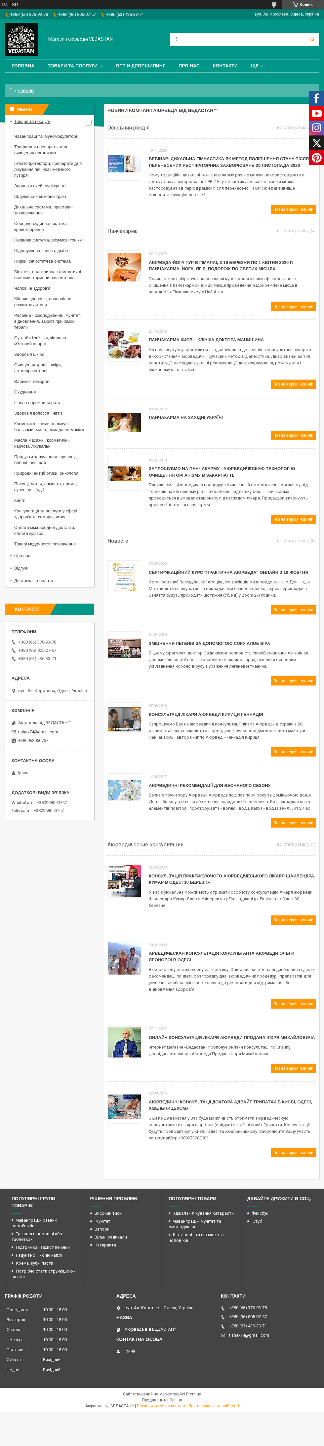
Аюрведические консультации (145, 844)
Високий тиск (108, 1213)
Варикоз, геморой (31, 381)
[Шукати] (312, 39)
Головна (23, 65)
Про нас (189, 65)
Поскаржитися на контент (161, 1406)
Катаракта (105, 1244)
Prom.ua (193, 1394)
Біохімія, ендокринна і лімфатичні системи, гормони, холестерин (47, 274)
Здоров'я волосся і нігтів (38, 413)
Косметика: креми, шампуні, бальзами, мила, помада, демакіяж (49, 426)
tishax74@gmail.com (38, 731)
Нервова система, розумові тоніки (48, 240)
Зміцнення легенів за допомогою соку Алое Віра (209, 643)
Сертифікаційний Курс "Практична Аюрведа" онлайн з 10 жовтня (228, 572)
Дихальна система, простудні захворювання (43, 209)
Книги (19, 500)
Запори (102, 1229)
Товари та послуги (73, 65)
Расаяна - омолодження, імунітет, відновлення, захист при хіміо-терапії (47, 321)
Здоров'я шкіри (29, 354)
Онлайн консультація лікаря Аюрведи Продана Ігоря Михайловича (232, 1037)
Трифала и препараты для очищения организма (40, 149)
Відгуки (21, 568)
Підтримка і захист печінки (43, 1247)
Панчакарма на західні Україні (186, 417)
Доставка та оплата (33, 580)
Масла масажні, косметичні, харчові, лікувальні (42, 443)
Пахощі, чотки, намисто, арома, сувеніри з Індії (45, 486)
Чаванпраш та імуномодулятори (46, 136)
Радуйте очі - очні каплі (39, 1255)
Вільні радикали (111, 1237)
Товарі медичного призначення (45, 543)
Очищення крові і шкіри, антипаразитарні (38, 367)
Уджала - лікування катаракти (203, 1213)
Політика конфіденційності (213, 1406)
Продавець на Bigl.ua (162, 1400)
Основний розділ (128, 128)
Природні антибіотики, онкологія (46, 473)
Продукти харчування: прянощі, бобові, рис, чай (45, 459)
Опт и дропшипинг (140, 65)
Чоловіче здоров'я (32, 288)
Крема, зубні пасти (34, 1263)
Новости (117, 541)
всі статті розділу (293, 127)
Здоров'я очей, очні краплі (40, 185)
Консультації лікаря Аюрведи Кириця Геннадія (206, 714)
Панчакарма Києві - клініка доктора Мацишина (206, 339)
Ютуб (257, 1221)
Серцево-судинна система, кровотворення (41, 226)
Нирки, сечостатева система (42, 261)
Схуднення (25, 391)
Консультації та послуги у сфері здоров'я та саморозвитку (45, 513)
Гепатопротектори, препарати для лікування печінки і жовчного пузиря (48, 169)
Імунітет (102, 1221)
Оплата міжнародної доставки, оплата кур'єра (44, 530)
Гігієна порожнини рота (37, 402)
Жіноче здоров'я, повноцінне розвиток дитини (42, 301)
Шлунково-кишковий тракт (40, 196)
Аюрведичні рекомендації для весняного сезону (210, 785)
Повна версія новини (293, 209)
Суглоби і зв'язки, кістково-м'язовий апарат (40, 340)
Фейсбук (260, 1213)
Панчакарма (122, 231)
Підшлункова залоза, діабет (42, 250)
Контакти (225, 65)
